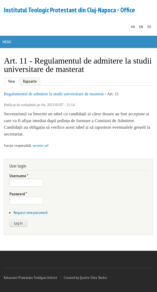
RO (149, 26)
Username (18, 175)
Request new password (30, 212)
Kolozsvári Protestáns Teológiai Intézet (30, 277)
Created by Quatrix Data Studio (85, 277)
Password (18, 193)
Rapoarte (30, 81)
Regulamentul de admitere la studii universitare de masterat (54, 94)
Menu (7, 41)
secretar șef (40, 145)
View (11, 81)
